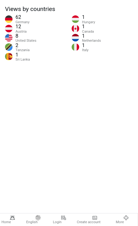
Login (59, 219)
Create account (89, 219)
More (122, 219)
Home (8, 219)
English (33, 219)
